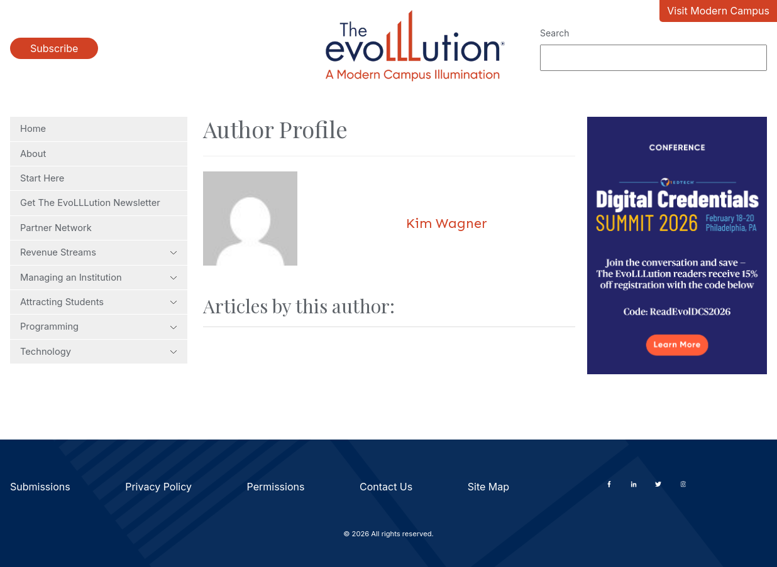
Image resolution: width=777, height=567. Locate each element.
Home (33, 128)
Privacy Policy (158, 486)
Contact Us (386, 486)
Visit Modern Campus (718, 10)
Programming (98, 326)
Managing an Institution (98, 277)
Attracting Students (98, 302)
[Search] (653, 58)
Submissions (40, 486)
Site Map (488, 486)
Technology (98, 351)
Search (554, 33)
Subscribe (54, 48)
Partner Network (56, 228)
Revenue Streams (98, 252)
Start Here (42, 178)
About (33, 153)
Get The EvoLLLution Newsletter (90, 202)
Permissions (276, 486)
